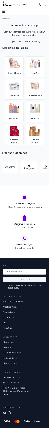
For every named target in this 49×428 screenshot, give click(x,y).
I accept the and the (24, 286)
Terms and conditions (13, 301)
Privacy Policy (9, 312)
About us (7, 327)
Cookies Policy (10, 306)
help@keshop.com (12, 377)
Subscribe (24, 279)
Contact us (8, 317)
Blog (5, 322)
